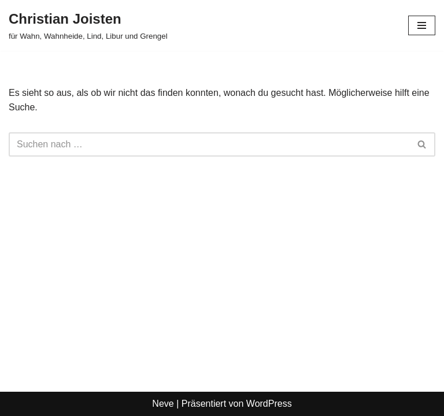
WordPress (269, 403)
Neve (162, 403)
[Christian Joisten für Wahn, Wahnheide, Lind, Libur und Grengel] (88, 25)
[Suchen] (209, 144)
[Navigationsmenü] (421, 25)
